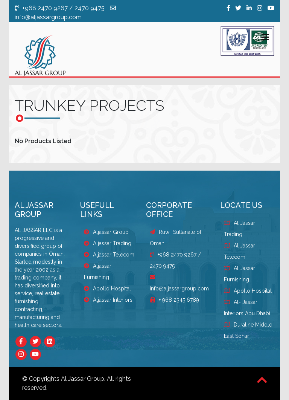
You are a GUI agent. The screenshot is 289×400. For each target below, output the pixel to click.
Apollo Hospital (107, 288)
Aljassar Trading (107, 243)
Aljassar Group (106, 232)
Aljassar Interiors (108, 300)
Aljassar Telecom (109, 255)
